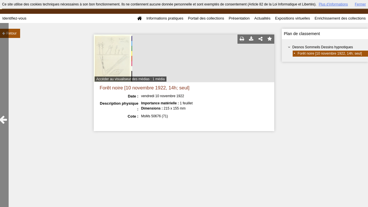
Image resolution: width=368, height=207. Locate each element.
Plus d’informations (333, 4)
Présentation (239, 18)
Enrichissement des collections (340, 18)
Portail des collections (206, 18)
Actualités (262, 18)
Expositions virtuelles (292, 18)
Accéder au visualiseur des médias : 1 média (130, 79)
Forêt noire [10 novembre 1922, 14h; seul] (330, 53)
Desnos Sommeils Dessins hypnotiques (322, 47)
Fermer (360, 4)
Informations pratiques (164, 18)
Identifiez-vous (14, 18)
